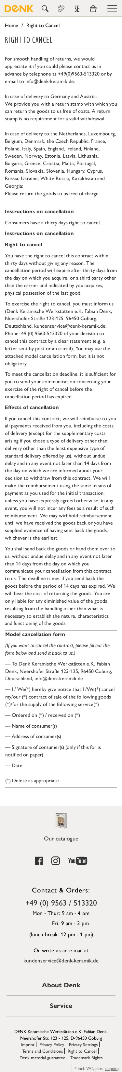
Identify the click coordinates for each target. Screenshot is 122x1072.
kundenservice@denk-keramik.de (61, 960)
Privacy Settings (83, 1044)
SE (77, 9)
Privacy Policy (51, 1044)
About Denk (61, 985)
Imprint (27, 1044)
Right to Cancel (82, 1050)
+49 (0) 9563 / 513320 (61, 902)
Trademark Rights (86, 1057)
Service (61, 1006)
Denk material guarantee (42, 1057)
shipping (112, 1068)
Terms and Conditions (42, 1050)
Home (11, 25)
